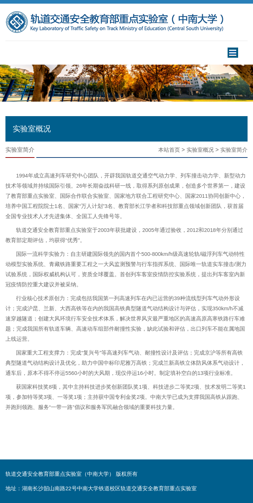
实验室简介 (234, 150)
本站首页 (169, 150)
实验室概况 (200, 150)
